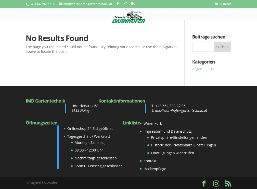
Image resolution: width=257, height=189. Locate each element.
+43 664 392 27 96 (170, 105)
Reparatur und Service (193, 11)
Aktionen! (129, 11)
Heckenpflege (155, 168)
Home (23, 11)
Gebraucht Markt (50, 11)
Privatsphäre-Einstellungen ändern (180, 137)
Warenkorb (153, 123)
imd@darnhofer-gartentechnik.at (181, 110)
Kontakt (226, 11)
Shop (75, 11)
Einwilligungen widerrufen (172, 152)
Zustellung (158, 11)
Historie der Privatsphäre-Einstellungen (183, 145)
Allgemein (200, 68)
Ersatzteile (101, 11)
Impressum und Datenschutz (167, 131)
